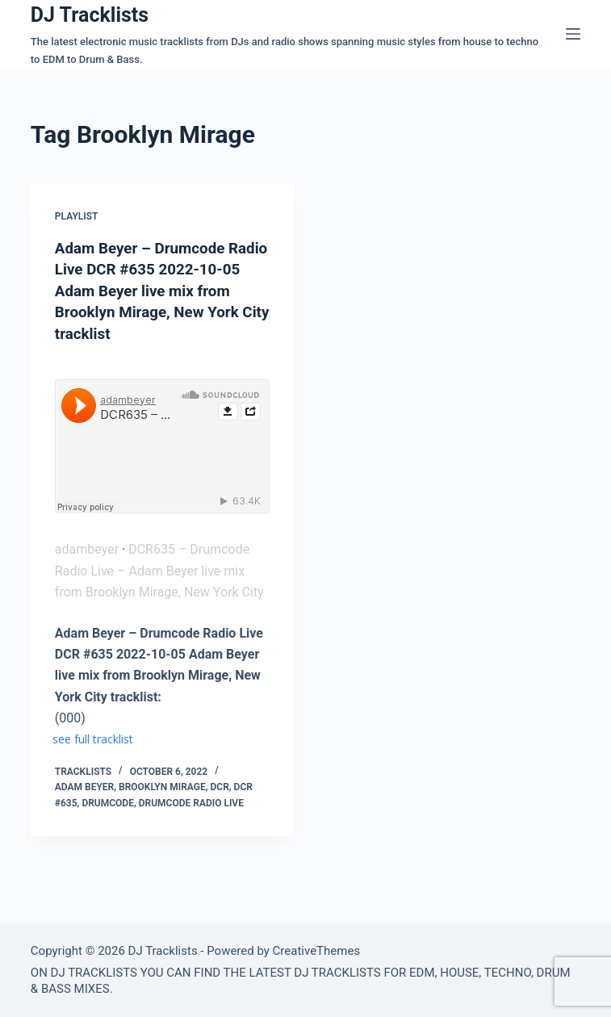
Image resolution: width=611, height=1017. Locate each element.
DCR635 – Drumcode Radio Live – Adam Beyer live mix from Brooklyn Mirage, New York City (159, 569)
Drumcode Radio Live (191, 801)
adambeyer (87, 547)
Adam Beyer (84, 785)
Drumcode (108, 801)
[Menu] (573, 34)
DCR (219, 785)
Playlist (76, 216)
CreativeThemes (317, 951)
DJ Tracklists (90, 15)
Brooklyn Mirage (162, 785)
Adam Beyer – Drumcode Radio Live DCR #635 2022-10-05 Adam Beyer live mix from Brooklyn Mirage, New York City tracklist (154, 289)
